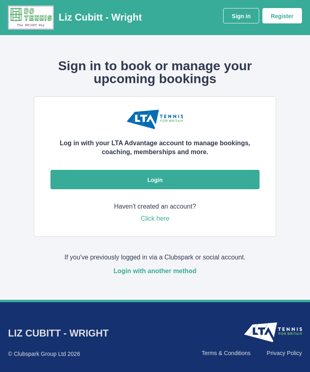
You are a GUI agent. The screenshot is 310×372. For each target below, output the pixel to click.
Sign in (241, 16)
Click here (154, 218)
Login (155, 180)
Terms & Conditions (225, 353)
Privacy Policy (284, 353)
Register (282, 16)
